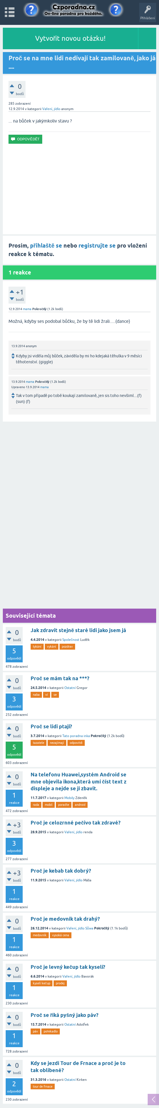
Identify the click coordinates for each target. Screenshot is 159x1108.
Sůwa (89, 928)
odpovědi (76, 742)
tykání (37, 646)
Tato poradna (72, 736)
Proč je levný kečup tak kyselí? (68, 967)
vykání (51, 646)
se (55, 694)
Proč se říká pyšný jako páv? (64, 1015)
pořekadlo (51, 1031)
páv (35, 1031)
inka (87, 736)
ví (46, 694)
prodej (60, 983)
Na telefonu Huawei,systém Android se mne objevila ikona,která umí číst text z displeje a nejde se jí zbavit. (78, 781)
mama (27, 309)
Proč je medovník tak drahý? (65, 919)
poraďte (63, 804)
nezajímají (57, 742)
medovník (39, 935)
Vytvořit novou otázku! (70, 38)
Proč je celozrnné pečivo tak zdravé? (75, 823)
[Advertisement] (79, 189)
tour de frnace (42, 1086)
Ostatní (70, 688)
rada (36, 804)
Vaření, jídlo (51, 109)
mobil (48, 804)
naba (36, 694)
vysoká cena (60, 935)
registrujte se (97, 245)
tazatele (38, 742)
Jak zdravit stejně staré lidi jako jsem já (78, 630)
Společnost (70, 640)
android (80, 804)
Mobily (69, 798)
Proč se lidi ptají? (51, 726)
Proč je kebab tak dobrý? (61, 871)
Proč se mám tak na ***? (60, 678)
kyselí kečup (41, 983)
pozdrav (67, 646)
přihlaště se (46, 245)
